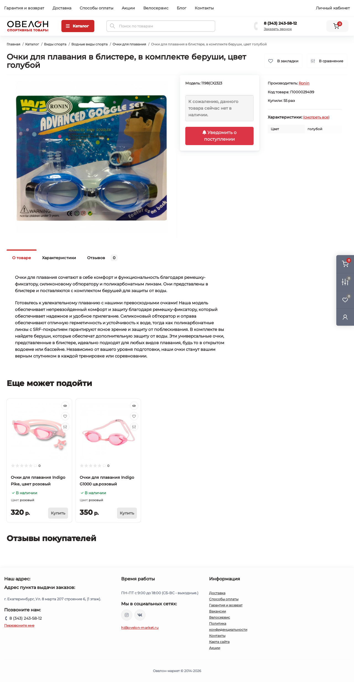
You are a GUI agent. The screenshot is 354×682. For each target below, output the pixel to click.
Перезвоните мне (19, 625)
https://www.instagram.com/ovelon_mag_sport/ (127, 615)
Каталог (32, 44)
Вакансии (217, 611)
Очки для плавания (129, 44)
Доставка (62, 8)
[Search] (112, 26)
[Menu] (77, 26)
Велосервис (155, 8)
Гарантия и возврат (24, 8)
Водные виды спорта (89, 44)
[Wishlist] (65, 416)
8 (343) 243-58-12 (280, 23)
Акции (128, 8)
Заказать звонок (278, 29)
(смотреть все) (316, 117)
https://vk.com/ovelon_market (139, 615)
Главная (13, 44)
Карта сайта (219, 642)
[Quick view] (65, 406)
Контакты (204, 8)
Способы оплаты (96, 8)
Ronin (304, 83)
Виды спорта (55, 44)
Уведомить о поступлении (219, 136)
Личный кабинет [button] (333, 8)
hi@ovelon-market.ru (139, 628)
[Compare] (65, 427)
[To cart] (58, 513)
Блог (181, 8)
